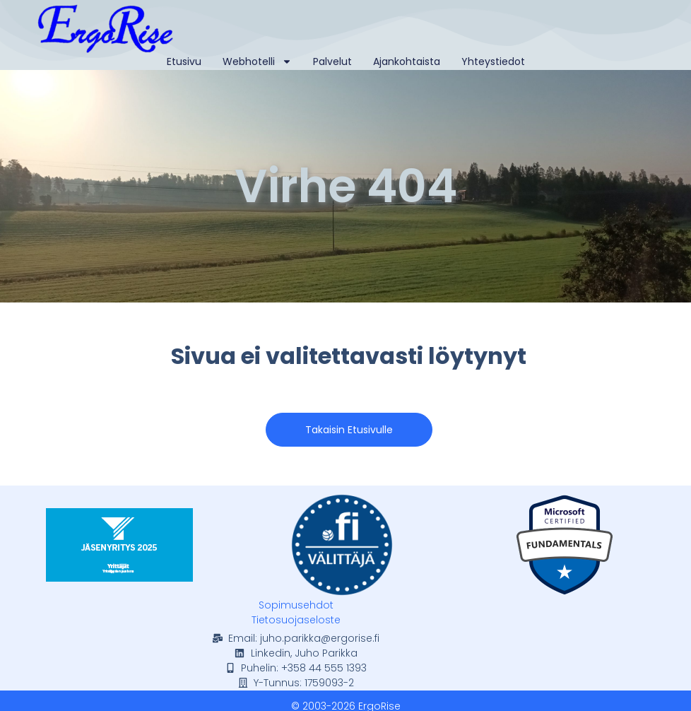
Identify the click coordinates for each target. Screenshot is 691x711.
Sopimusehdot (296, 605)
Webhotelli (257, 61)
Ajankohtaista (406, 61)
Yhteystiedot (493, 61)
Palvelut (332, 61)
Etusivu (184, 61)
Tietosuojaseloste (296, 620)
